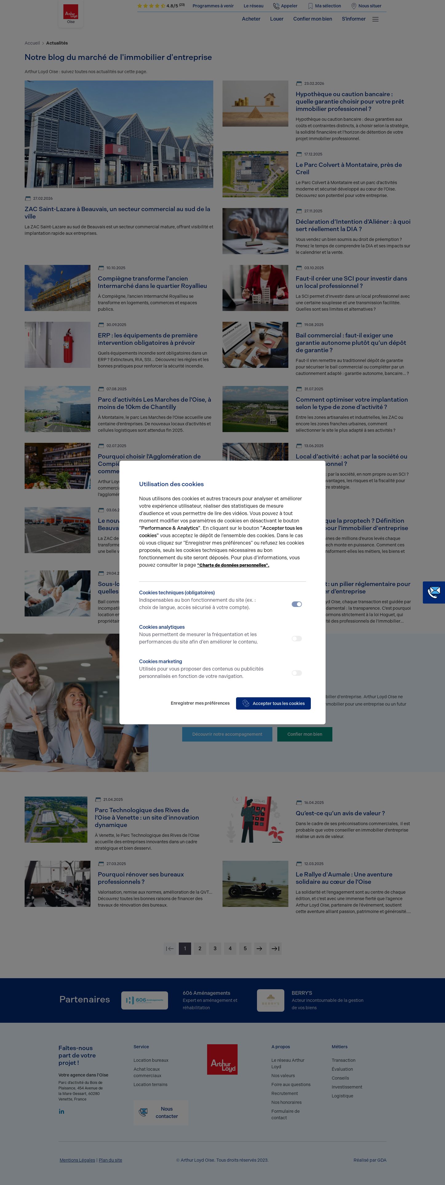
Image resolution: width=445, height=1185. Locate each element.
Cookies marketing (201, 669)
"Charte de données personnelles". (233, 565)
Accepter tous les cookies (273, 703)
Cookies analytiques (201, 635)
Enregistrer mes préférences (200, 703)
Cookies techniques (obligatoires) (201, 600)
